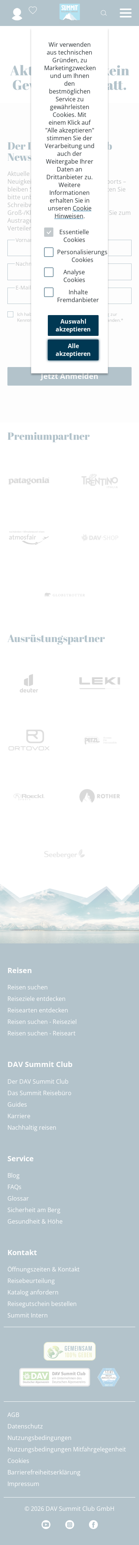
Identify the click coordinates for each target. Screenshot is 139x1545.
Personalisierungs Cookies (82, 256)
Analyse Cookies (74, 276)
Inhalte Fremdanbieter (78, 296)
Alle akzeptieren (73, 350)
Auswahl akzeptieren (73, 325)
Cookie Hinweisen (73, 212)
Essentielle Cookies (74, 236)
